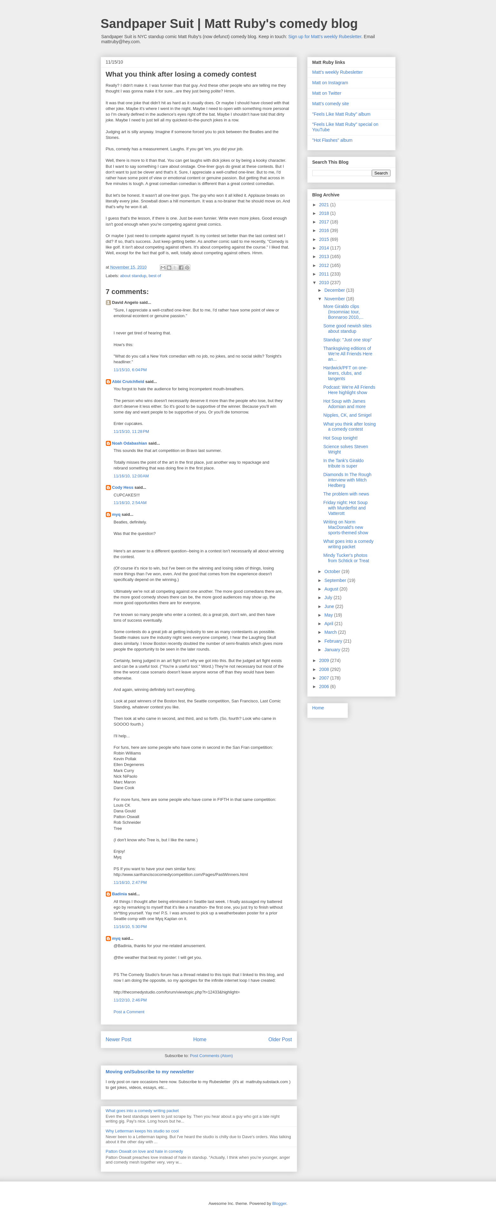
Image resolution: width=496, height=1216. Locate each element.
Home (200, 1039)
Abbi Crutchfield (128, 381)
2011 (324, 274)
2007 (324, 677)
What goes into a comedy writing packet (142, 1110)
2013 (324, 256)
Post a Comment (129, 1011)
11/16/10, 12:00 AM (131, 476)
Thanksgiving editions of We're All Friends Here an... (347, 354)
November (335, 298)
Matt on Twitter (327, 93)
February (333, 641)
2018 (324, 213)
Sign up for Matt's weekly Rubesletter (324, 36)
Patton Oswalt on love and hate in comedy (144, 1151)
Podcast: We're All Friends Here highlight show (349, 390)
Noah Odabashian (129, 443)
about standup (133, 275)
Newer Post (119, 1039)
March (331, 632)
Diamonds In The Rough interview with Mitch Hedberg (347, 480)
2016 (324, 230)
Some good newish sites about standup (347, 328)
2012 (324, 265)
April (329, 623)
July (329, 597)
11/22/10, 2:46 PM (130, 1000)
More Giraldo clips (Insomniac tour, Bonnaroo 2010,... (343, 312)
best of (155, 275)
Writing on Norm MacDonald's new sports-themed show (345, 527)
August (331, 588)
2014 (324, 247)
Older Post (280, 1039)
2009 (324, 660)
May (329, 615)
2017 (324, 221)
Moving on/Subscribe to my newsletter (150, 1071)
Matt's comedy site (330, 103)
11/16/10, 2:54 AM (130, 502)
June (329, 606)
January (333, 649)
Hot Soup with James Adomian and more (344, 404)
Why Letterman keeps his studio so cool (142, 1131)
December (335, 290)
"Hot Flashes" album (332, 140)
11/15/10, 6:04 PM (130, 369)
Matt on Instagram (330, 82)
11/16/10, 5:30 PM (130, 926)
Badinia (119, 894)
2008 (324, 669)
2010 (324, 282)
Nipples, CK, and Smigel (347, 415)
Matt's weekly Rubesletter (337, 72)
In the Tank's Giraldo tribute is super (343, 463)
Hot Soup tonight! (340, 438)
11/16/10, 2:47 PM (130, 882)
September (335, 580)
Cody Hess (122, 487)
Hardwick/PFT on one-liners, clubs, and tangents (345, 373)
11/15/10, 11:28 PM (131, 431)
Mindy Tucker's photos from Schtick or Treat (346, 558)
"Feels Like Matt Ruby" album (341, 114)
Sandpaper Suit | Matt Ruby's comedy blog (229, 24)
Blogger (279, 1203)
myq (116, 514)
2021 (324, 204)
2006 (324, 686)
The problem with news (346, 493)
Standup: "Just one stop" (347, 339)
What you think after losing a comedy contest (349, 426)
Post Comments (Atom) (211, 1055)
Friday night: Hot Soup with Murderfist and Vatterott (345, 508)
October (333, 571)
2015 (324, 239)
